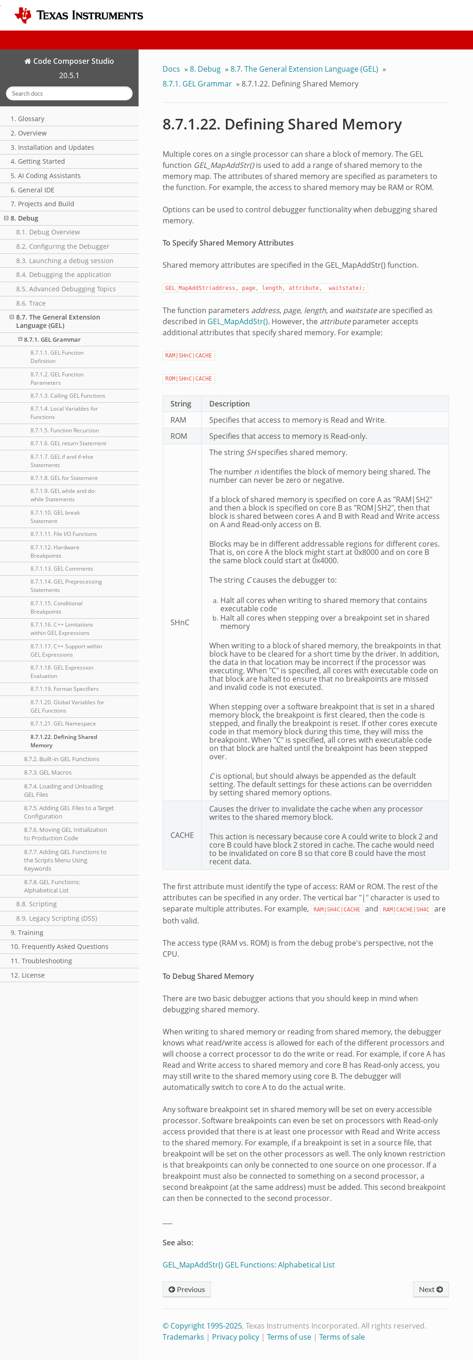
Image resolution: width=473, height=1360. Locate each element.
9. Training (27, 932)
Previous (187, 1289)
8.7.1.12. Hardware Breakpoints (54, 551)
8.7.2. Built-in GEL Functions (61, 759)
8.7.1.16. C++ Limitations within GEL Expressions (61, 628)
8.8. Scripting (36, 903)
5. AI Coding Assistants (46, 175)
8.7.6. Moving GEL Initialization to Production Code (65, 833)
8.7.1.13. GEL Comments (61, 568)
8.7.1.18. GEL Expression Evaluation (61, 671)
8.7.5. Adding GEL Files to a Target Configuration (69, 812)
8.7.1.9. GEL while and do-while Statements (63, 495)
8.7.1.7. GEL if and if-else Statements (61, 460)
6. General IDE (33, 189)
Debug (205, 69)
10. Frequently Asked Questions (60, 946)
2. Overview (29, 133)
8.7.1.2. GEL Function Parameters (57, 378)
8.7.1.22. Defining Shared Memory (63, 741)
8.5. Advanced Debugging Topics (66, 288)
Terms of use (289, 1337)
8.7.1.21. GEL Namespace (63, 723)
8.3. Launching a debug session (65, 260)
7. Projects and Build (42, 203)
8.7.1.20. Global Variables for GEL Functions (67, 706)
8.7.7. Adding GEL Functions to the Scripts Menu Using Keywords (65, 860)
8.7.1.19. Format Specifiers (64, 688)
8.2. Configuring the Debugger (62, 246)
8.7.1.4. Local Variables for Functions (64, 412)
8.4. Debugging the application (63, 274)
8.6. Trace (31, 303)
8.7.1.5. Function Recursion (64, 430)
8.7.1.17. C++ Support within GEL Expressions (66, 650)
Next (431, 1289)
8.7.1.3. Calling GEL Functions (67, 395)
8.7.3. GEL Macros (48, 772)
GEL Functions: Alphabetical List (280, 1265)
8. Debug (21, 218)
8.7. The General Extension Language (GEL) (55, 321)
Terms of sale (342, 1337)
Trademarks (183, 1337)
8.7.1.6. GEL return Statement (68, 443)
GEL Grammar (197, 84)
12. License (28, 975)
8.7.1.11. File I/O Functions (63, 533)
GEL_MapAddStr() (237, 321)
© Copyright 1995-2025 (202, 1326)
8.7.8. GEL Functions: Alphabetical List (52, 886)
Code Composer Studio (72, 61)
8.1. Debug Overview (48, 232)
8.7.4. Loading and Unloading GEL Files (63, 790)
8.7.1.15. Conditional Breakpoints (56, 607)
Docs (171, 69)
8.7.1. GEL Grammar (49, 339)
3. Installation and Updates (52, 147)
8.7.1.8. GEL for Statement (63, 477)
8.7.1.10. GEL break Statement (55, 516)
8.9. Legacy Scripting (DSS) (56, 918)
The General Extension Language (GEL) (304, 69)
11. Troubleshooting (41, 960)
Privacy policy (235, 1337)
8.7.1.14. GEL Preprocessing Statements (66, 585)
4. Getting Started (38, 161)
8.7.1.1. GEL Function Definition (57, 356)
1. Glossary (27, 118)
